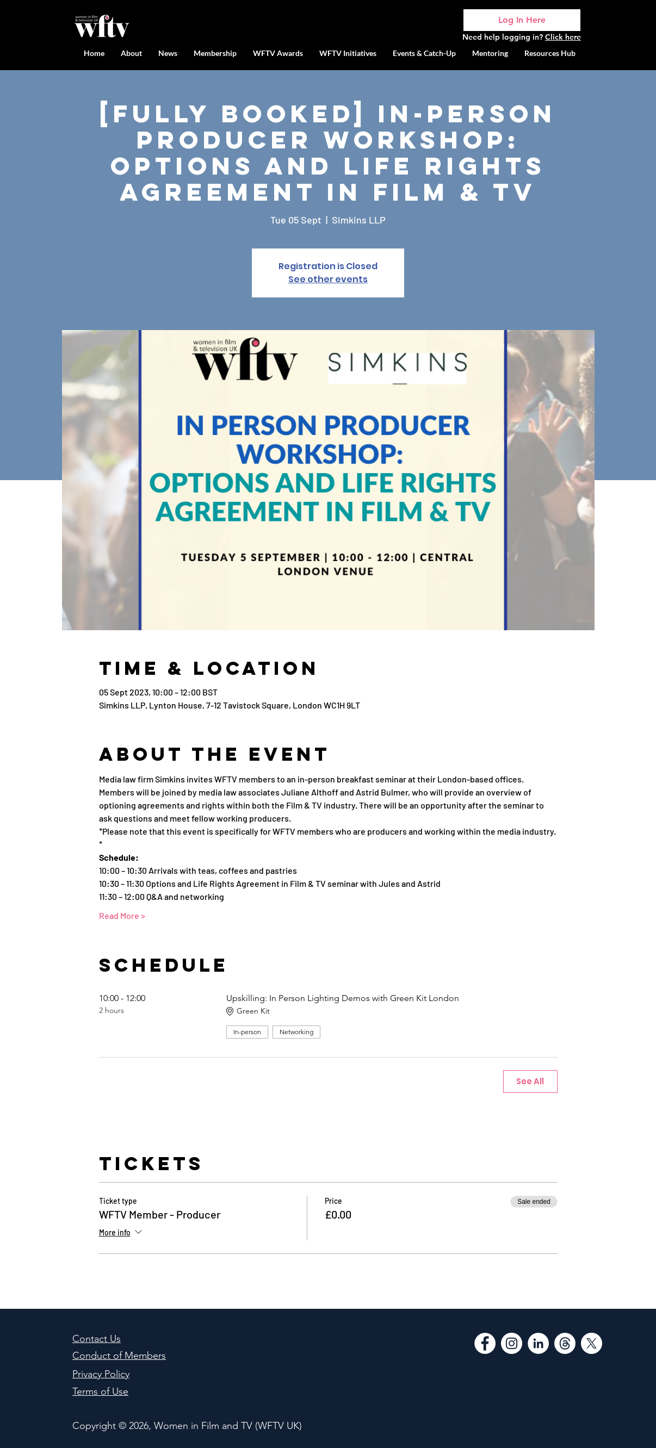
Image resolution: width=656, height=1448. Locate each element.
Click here (563, 37)
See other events (328, 279)
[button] (348, 53)
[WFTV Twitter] (591, 1343)
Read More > (122, 915)
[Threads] (564, 1343)
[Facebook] (485, 1343)
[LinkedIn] (538, 1343)
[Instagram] (511, 1343)
